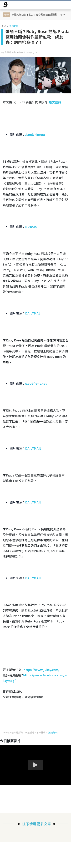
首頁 (3, 25)
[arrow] (5, 5)
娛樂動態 (13, 25)
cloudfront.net (36, 383)
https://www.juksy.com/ (41, 670)
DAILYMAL (32, 313)
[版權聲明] (53, 732)
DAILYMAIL (33, 448)
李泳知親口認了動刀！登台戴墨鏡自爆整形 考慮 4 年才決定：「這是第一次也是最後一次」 (40, 14)
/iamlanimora (35, 134)
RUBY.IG (31, 226)
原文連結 (55, 102)
